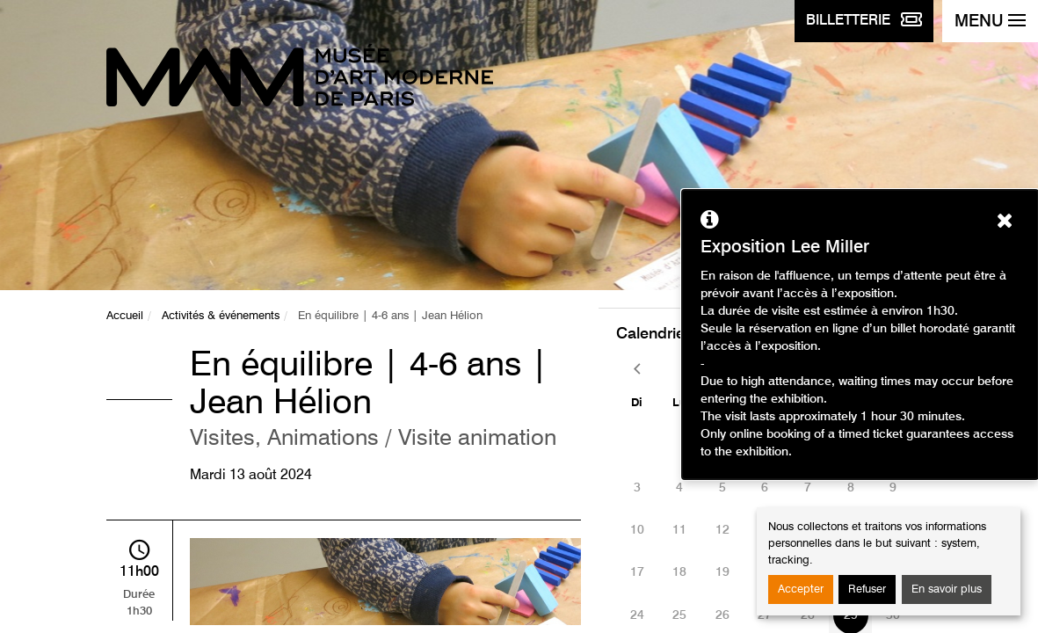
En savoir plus (946, 589)
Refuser (867, 589)
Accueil (124, 316)
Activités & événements (220, 316)
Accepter (801, 589)
